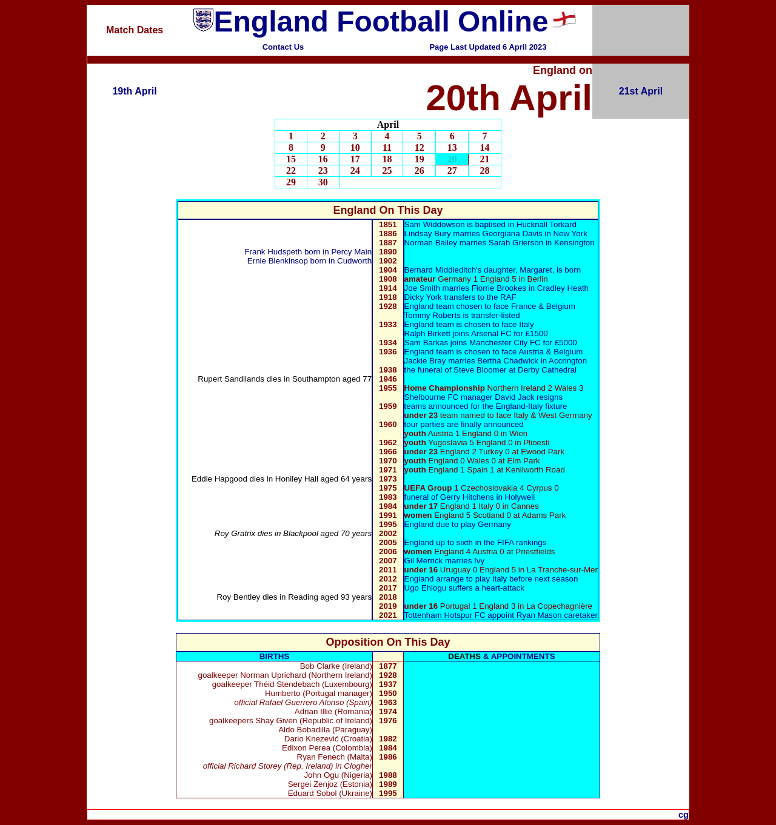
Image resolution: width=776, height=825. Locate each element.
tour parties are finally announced (464, 424)
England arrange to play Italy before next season (491, 578)
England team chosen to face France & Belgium (489, 306)
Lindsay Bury (427, 233)
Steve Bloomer (479, 369)
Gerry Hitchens (467, 497)
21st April (641, 91)
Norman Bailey (430, 242)
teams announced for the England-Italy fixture (485, 406)
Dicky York (423, 297)
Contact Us (283, 46)
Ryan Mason (540, 615)
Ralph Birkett (427, 333)
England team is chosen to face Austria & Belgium (493, 351)
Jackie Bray (425, 360)
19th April (134, 91)
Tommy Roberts (432, 315)
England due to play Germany (457, 524)
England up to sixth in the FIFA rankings (475, 542)
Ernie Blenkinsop (277, 260)
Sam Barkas (426, 342)
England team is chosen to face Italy (469, 324)
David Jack (514, 397)
